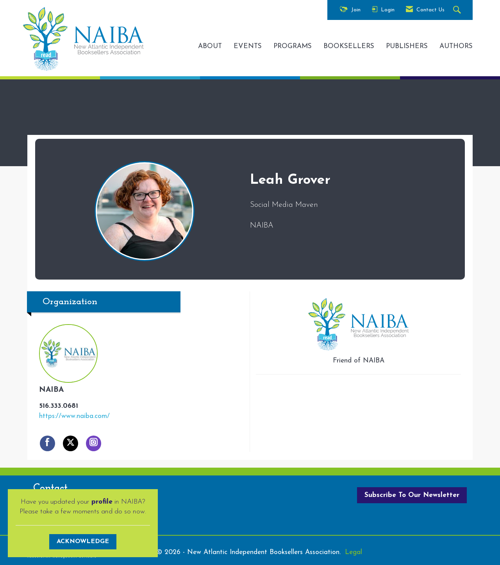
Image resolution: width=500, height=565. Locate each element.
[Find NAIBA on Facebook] (47, 443)
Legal (353, 552)
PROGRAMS (292, 46)
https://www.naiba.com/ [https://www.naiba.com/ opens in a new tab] (74, 416)
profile (101, 502)
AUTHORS (456, 46)
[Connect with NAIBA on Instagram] (93, 443)
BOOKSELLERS (348, 46)
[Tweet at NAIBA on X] (70, 443)
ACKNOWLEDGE (83, 541)
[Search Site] (458, 10)
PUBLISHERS (407, 46)
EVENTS (248, 46)
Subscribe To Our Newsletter (411, 495)
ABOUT (210, 46)
